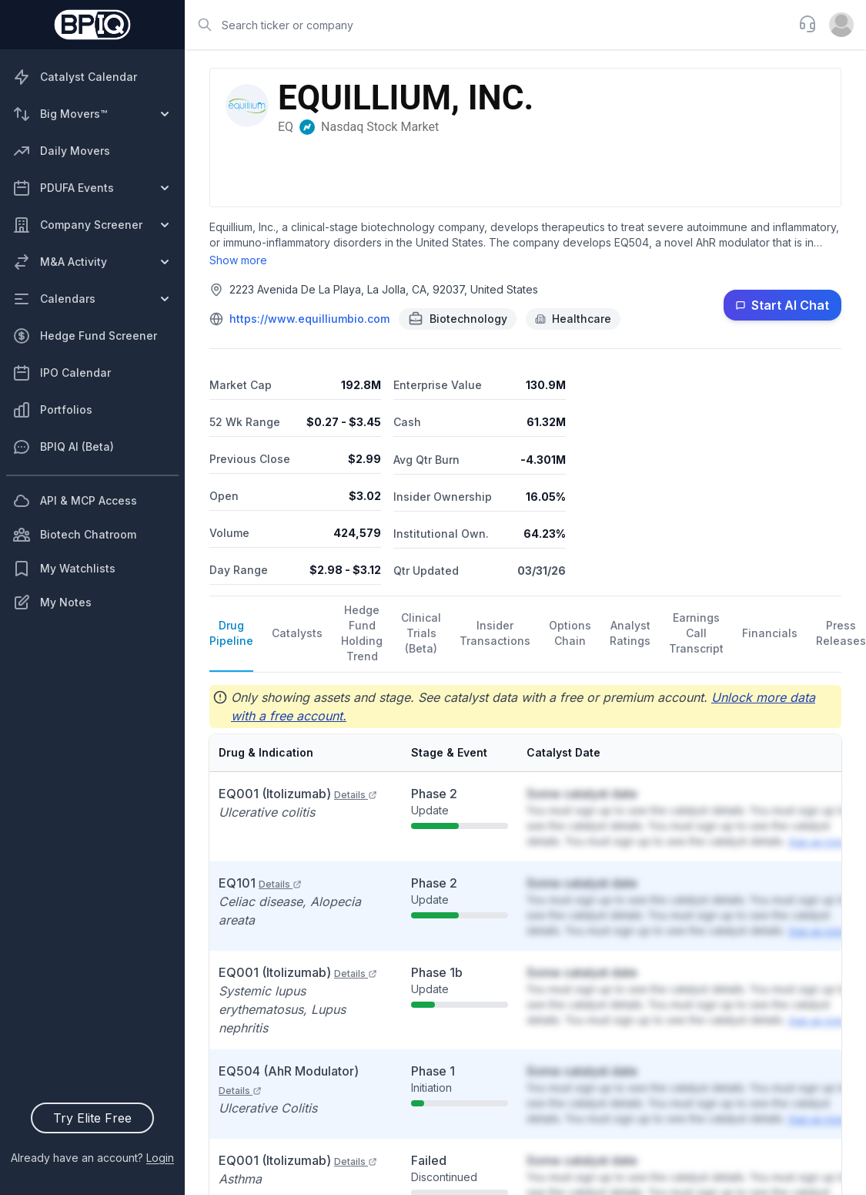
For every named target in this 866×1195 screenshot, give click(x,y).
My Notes (52, 602)
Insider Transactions (495, 633)
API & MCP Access (74, 501)
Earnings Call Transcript (696, 633)
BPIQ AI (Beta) (63, 447)
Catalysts (297, 632)
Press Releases (841, 633)
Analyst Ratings (630, 633)
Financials (769, 632)
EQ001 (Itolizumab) (298, 793)
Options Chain (570, 633)
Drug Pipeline (231, 633)
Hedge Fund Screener (84, 336)
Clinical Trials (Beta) (421, 633)
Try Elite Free (92, 1118)
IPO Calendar (61, 373)
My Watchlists (63, 568)
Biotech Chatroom (74, 534)
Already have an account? (92, 1157)
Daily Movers (61, 151)
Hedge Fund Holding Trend (362, 633)
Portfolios (52, 410)
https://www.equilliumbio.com (309, 318)
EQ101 (260, 883)
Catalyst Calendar (74, 77)
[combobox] (487, 24)
